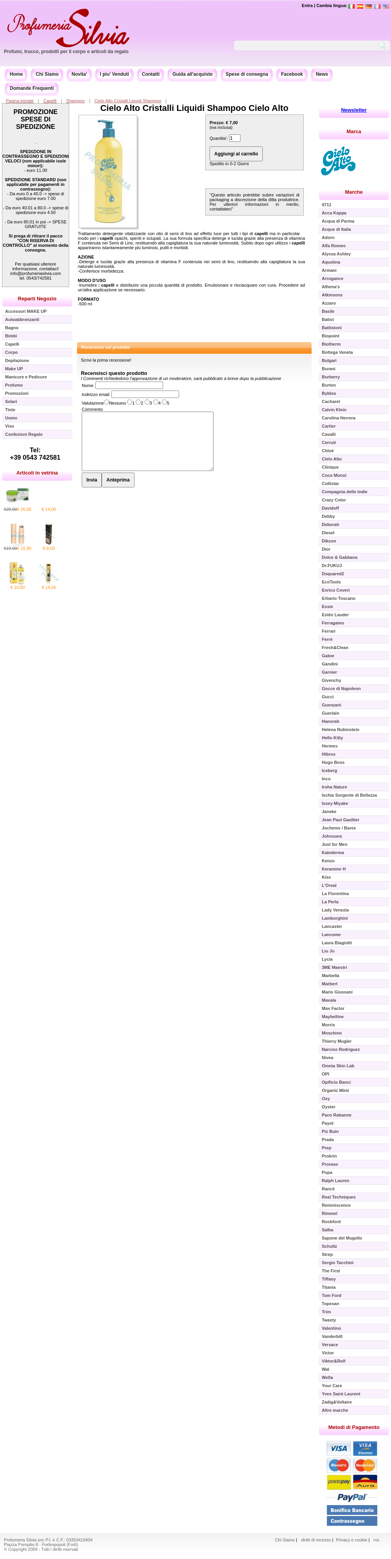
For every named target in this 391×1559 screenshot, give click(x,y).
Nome (87, 385)
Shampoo (75, 100)
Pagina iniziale (20, 100)
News (322, 74)
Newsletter (354, 110)
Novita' (79, 74)
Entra (307, 5)
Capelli (50, 100)
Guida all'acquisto (192, 74)
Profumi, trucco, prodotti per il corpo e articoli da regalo (66, 51)
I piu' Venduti (114, 74)
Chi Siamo (47, 74)
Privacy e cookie (352, 1540)
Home (16, 74)
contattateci (220, 209)
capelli (261, 233)
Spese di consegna (247, 74)
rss (376, 1540)
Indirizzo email (95, 394)
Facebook (292, 74)
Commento (92, 409)
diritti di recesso (316, 1540)
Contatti (151, 74)
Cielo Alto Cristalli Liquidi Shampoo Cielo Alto (194, 108)
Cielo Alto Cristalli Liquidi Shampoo (128, 100)
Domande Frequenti (32, 88)
